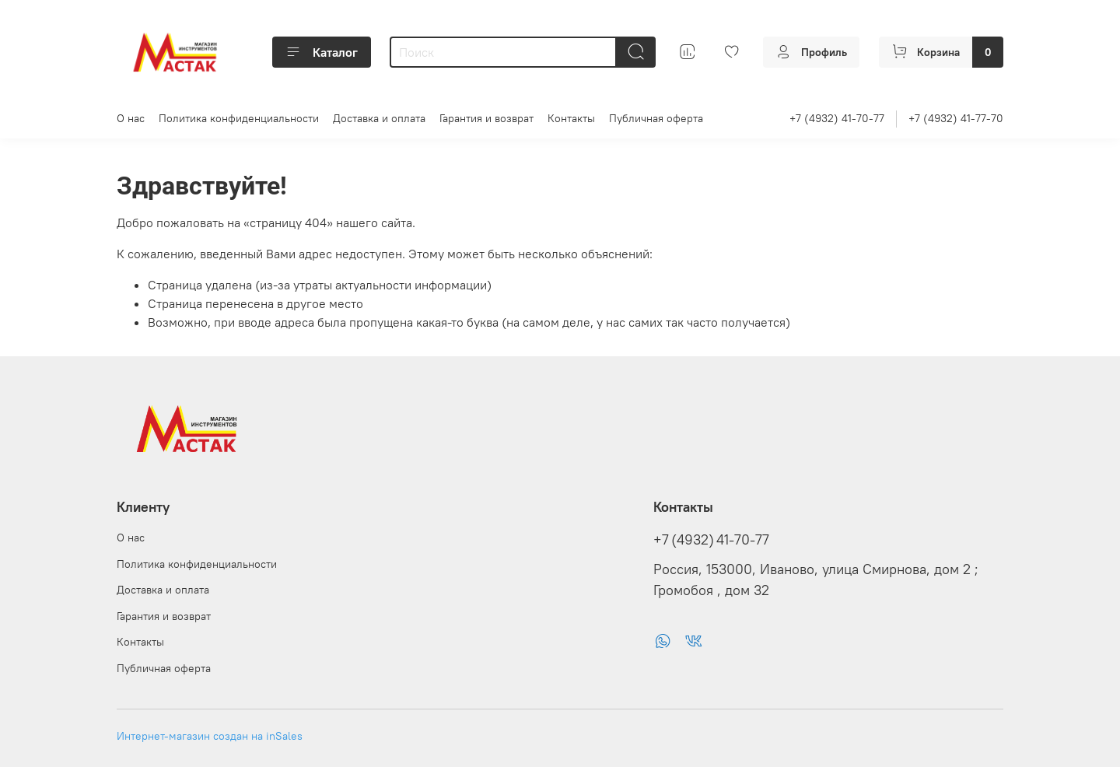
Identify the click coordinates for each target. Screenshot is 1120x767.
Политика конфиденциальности (239, 118)
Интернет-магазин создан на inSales (210, 736)
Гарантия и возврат (486, 118)
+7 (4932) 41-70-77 (836, 118)
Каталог (321, 52)
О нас (131, 118)
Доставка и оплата (379, 118)
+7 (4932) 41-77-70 (955, 118)
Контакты (571, 118)
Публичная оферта (656, 118)
